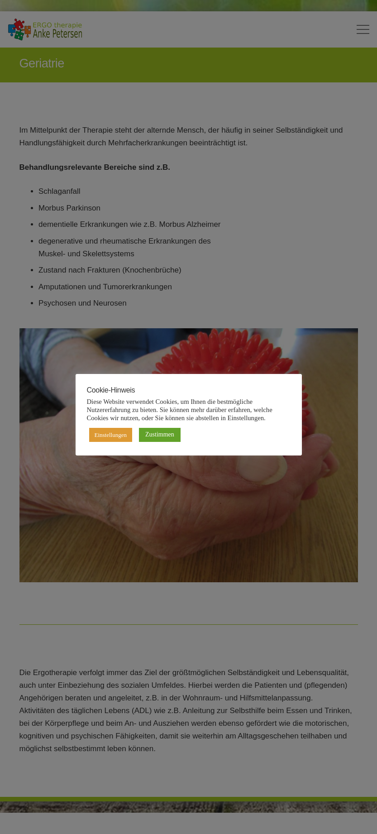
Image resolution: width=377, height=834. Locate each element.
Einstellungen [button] (111, 434)
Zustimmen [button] (159, 434)
